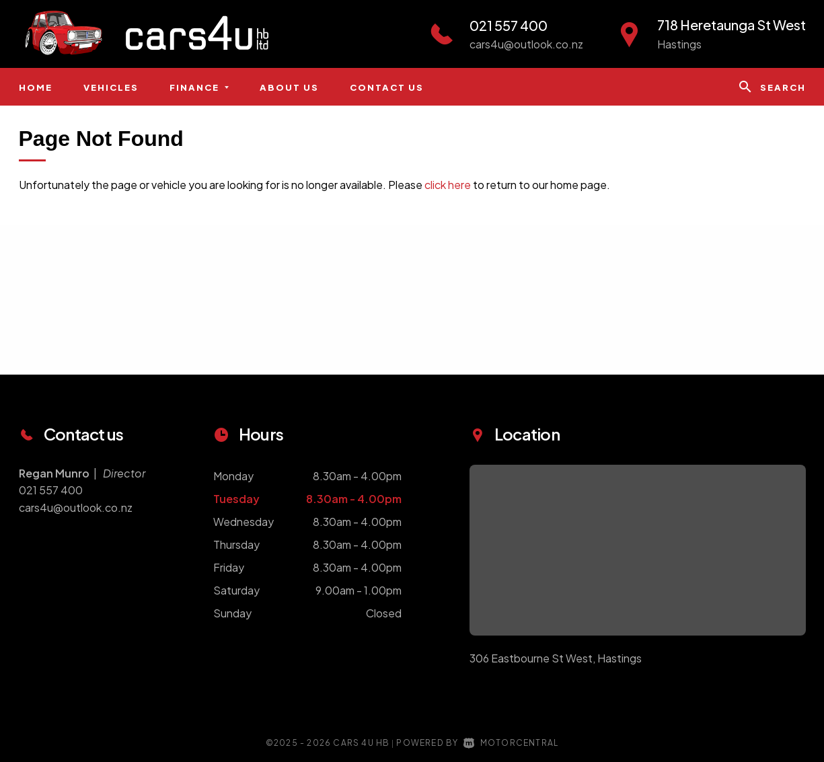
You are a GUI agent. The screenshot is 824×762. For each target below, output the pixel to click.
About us (289, 87)
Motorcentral (511, 743)
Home (35, 87)
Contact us (387, 87)
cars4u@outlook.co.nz (526, 44)
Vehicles (111, 87)
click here (447, 185)
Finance (199, 87)
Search (771, 87)
